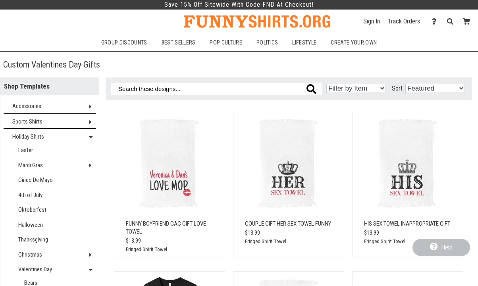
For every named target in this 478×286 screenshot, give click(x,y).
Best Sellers (179, 42)
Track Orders (404, 21)
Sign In (371, 21)
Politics (267, 42)
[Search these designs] (216, 89)
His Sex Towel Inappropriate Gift (407, 223)
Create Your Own (354, 42)
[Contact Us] (436, 21)
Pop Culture (226, 42)
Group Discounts (124, 42)
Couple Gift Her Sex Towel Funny (288, 223)
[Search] (452, 21)
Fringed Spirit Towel (146, 249)
